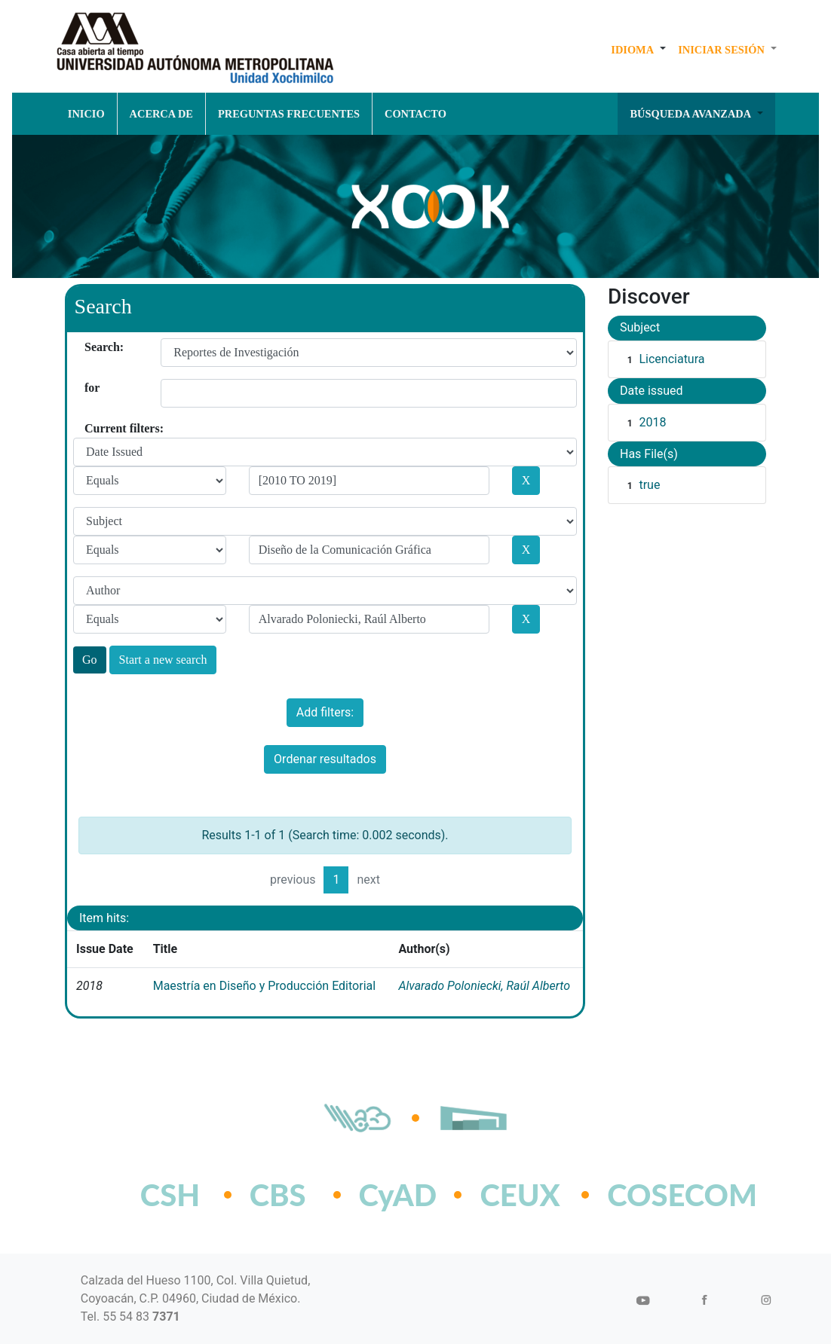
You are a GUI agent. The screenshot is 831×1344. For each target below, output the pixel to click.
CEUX (520, 1195)
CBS (278, 1195)
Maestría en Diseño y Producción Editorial (264, 986)
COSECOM (649, 1195)
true (649, 485)
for (90, 387)
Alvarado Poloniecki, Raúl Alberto (484, 986)
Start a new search (163, 659)
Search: (90, 347)
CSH (170, 1195)
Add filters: (325, 712)
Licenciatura (671, 359)
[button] (638, 50)
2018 (652, 422)
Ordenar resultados (325, 759)
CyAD (398, 1195)
